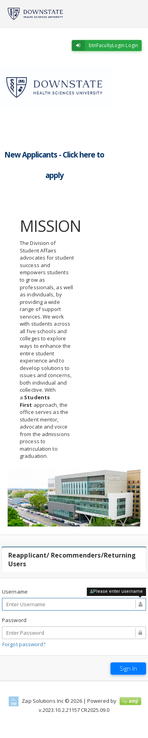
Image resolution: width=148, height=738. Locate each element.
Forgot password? (24, 644)
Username (15, 591)
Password (14, 620)
